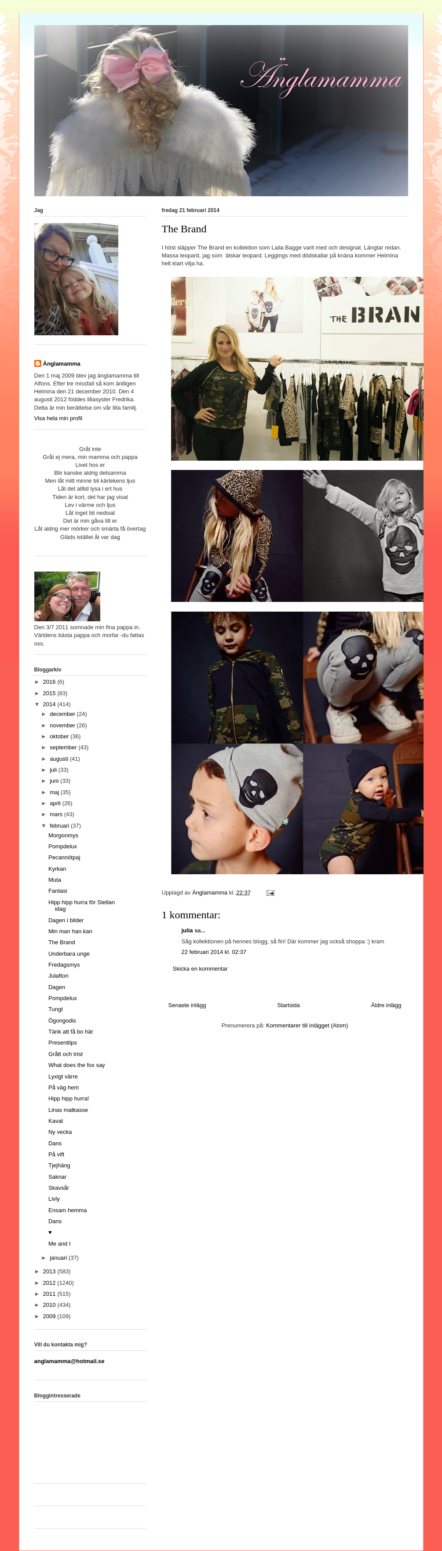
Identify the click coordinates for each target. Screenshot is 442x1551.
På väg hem (63, 1087)
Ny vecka (60, 1132)
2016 (50, 681)
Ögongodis (62, 1020)
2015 (50, 693)
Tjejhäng (59, 1165)
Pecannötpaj (64, 857)
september (64, 747)
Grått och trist (65, 1054)
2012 (50, 1283)
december (63, 714)
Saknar (57, 1176)
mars (57, 814)
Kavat (55, 1121)
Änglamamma (61, 363)
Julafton (58, 975)
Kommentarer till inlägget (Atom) (307, 1025)
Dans (55, 1143)
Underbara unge (69, 953)
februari (60, 825)
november (63, 725)
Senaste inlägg (187, 1005)
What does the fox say (76, 1065)
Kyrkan (57, 868)
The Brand (61, 942)
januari (59, 1257)
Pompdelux (62, 846)
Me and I (59, 1243)
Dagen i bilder (66, 920)
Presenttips (62, 1042)
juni (55, 780)
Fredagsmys (64, 964)
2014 (50, 704)
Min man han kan (70, 931)
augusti (60, 758)
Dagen (56, 987)
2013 (50, 1271)
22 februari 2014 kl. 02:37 (214, 952)
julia (187, 930)
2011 (50, 1294)
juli (54, 769)
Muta (54, 879)
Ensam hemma (67, 1210)
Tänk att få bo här (70, 1031)
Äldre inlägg (386, 1005)
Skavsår (58, 1187)
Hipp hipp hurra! (68, 1098)
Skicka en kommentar (200, 968)
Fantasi (57, 890)
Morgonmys (63, 835)
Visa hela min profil (58, 418)
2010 (50, 1305)
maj (55, 792)
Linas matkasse (68, 1110)
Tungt (55, 1009)
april (56, 803)
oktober (60, 736)
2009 (50, 1316)
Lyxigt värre (63, 1076)
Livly (54, 1198)
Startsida (289, 1005)
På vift (56, 1154)
